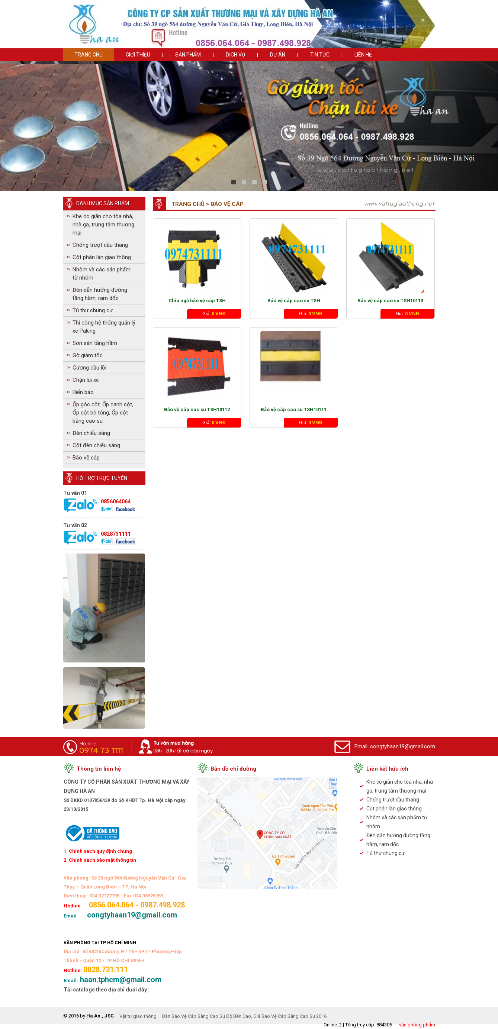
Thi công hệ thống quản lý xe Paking (104, 326)
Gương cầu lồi (89, 367)
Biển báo (83, 392)
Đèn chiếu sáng (91, 433)
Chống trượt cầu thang (100, 245)
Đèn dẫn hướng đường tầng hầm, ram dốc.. (100, 294)
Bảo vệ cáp (86, 457)
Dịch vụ (235, 55)
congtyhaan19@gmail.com (402, 746)
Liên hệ (363, 55)
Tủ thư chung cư (93, 310)
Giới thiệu (138, 55)
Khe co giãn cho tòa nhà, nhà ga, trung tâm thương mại (103, 224)
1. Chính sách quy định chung (98, 851)
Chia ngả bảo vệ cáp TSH (197, 300)
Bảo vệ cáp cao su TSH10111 (294, 409)
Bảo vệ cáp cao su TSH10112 (197, 409)
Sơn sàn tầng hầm (95, 343)
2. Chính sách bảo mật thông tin (100, 860)
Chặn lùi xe (86, 380)
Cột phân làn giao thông (102, 257)
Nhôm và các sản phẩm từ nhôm (102, 273)
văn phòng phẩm (417, 1025)
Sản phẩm (188, 55)
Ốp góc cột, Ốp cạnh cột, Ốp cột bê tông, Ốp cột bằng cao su (103, 412)
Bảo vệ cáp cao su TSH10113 (390, 300)
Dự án (277, 55)
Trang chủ (88, 55)
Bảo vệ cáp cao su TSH (293, 300)
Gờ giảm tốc (88, 355)
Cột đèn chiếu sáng (96, 445)
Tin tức (320, 55)
